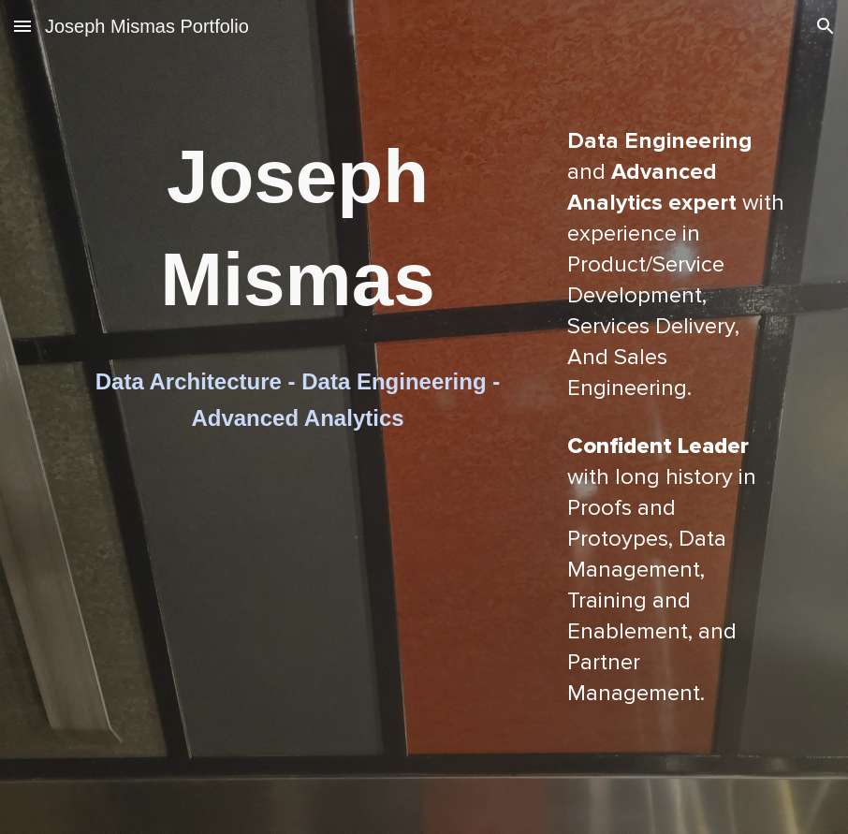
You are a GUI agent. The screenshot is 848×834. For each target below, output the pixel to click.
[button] (22, 25)
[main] (297, 231)
